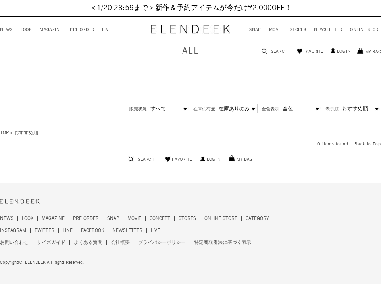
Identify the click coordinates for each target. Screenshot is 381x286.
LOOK (26, 29)
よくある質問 (88, 242)
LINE (68, 230)
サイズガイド (51, 242)
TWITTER (44, 230)
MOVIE (275, 29)
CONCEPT (160, 218)
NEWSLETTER (328, 29)
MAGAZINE (51, 29)
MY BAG (373, 52)
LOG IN (344, 51)
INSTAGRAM (13, 230)
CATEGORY (257, 218)
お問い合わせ (14, 242)
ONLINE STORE (365, 29)
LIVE (106, 29)
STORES (298, 29)
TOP (4, 132)
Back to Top (367, 144)
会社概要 (120, 242)
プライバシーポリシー (162, 242)
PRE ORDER (82, 29)
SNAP (255, 29)
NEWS (6, 29)
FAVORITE (313, 51)
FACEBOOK (92, 230)
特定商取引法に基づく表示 (222, 242)
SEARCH (279, 51)
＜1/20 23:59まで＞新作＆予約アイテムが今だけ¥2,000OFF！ (191, 8)
